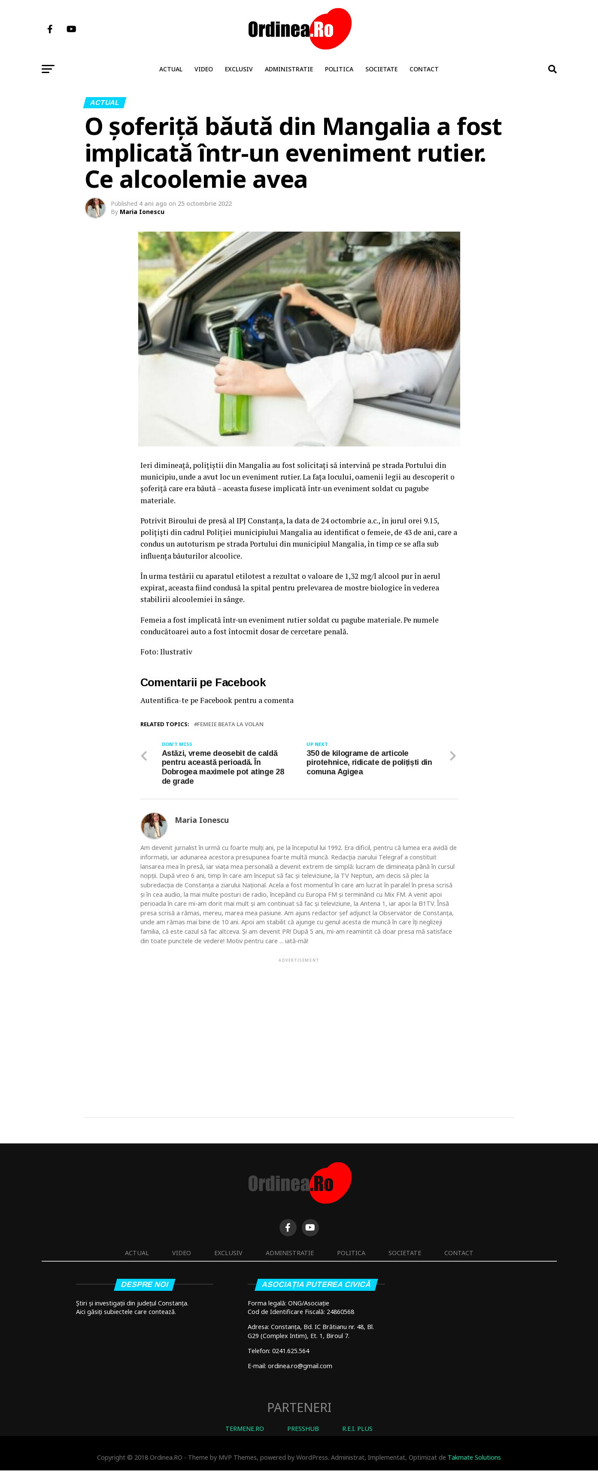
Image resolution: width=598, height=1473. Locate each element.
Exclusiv (239, 69)
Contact (424, 69)
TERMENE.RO (244, 1431)
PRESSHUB (303, 1431)
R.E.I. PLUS (357, 1431)
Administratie (289, 69)
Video (203, 69)
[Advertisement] (299, 1026)
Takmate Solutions (474, 1460)
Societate (381, 69)
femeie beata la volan (230, 724)
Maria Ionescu (142, 212)
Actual (170, 69)
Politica (339, 69)
